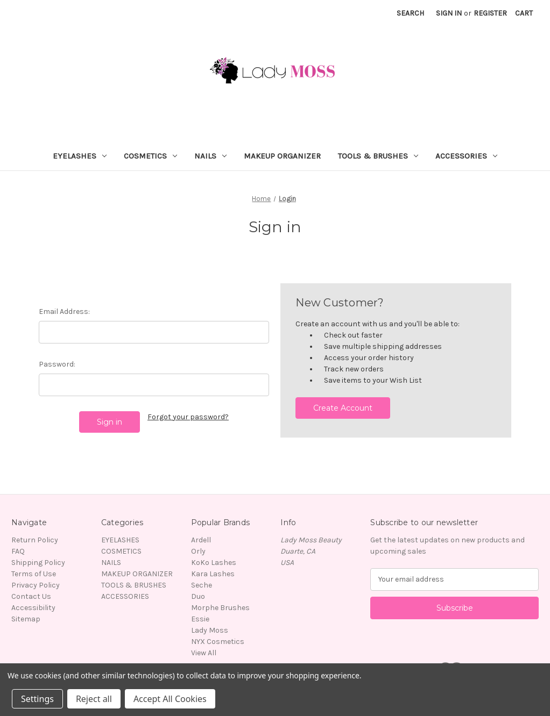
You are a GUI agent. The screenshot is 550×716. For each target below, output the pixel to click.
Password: (57, 364)
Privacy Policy (35, 585)
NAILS (210, 156)
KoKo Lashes (213, 562)
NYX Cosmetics (217, 641)
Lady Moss (209, 630)
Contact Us (31, 596)
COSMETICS (150, 156)
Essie (200, 619)
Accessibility (33, 607)
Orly (198, 551)
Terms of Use (33, 573)
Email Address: (64, 311)
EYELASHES (80, 156)
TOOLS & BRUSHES (378, 156)
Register (490, 13)
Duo (198, 596)
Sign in (449, 13)
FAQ (18, 551)
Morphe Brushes (220, 607)
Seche (201, 585)
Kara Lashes (213, 573)
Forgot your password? (188, 416)
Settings (37, 699)
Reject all (94, 699)
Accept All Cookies (170, 699)
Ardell (201, 540)
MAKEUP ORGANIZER (282, 156)
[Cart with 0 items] (524, 13)
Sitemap (25, 619)
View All (203, 652)
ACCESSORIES (466, 156)
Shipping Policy (38, 562)
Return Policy (34, 540)
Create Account (342, 408)
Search (410, 13)
